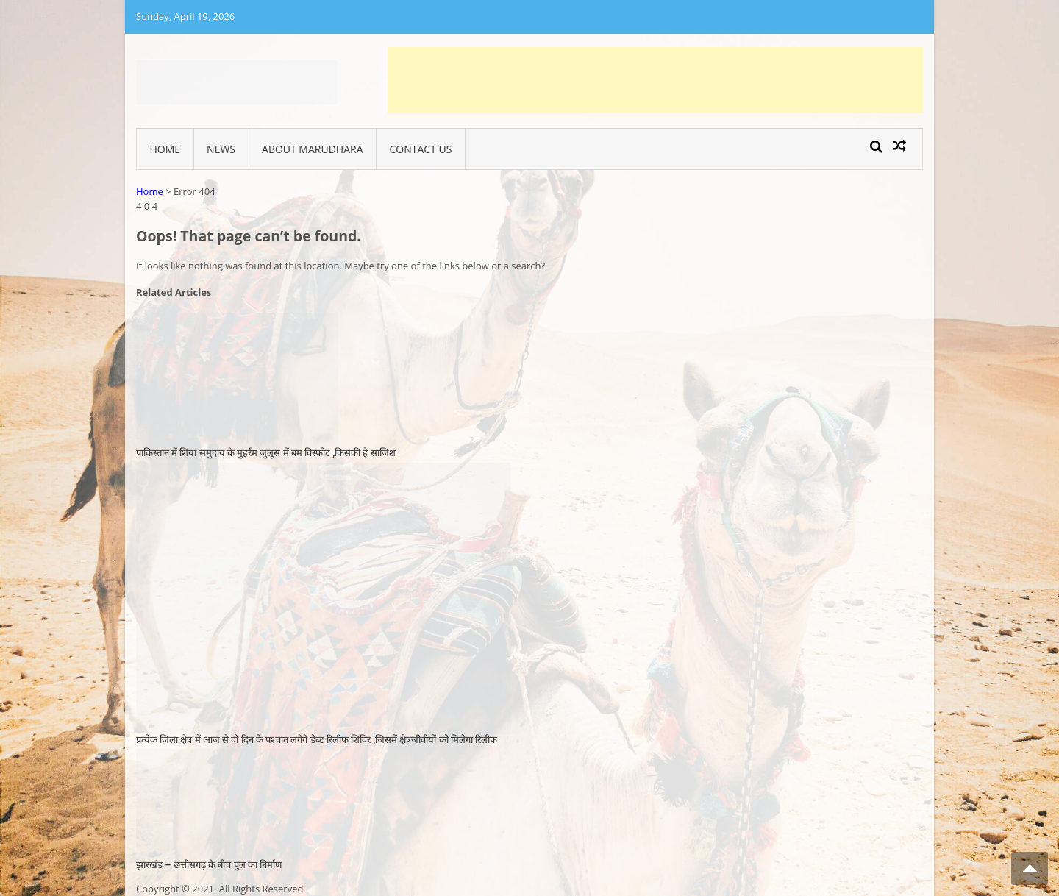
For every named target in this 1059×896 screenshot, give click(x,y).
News (221, 149)
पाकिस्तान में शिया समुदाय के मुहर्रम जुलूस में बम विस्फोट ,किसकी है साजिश (266, 452)
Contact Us (421, 149)
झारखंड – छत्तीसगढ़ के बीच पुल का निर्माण (209, 864)
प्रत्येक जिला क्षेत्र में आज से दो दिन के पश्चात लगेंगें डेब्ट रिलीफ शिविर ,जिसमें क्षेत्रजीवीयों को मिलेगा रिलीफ (316, 739)
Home (165, 149)
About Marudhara (312, 149)
